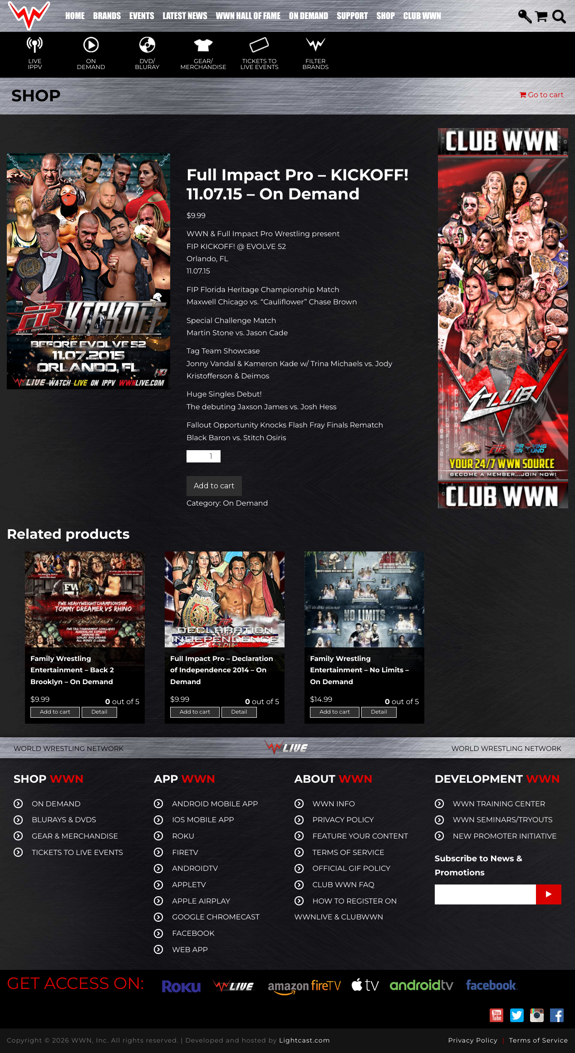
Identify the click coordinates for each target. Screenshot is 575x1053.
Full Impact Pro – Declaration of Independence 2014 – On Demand (221, 670)
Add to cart (214, 486)
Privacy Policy (472, 1040)
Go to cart (541, 95)
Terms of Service (538, 1040)
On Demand (245, 503)
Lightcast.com (304, 1040)
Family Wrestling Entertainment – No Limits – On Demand (359, 670)
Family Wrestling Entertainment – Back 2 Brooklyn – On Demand (72, 670)
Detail (99, 712)
